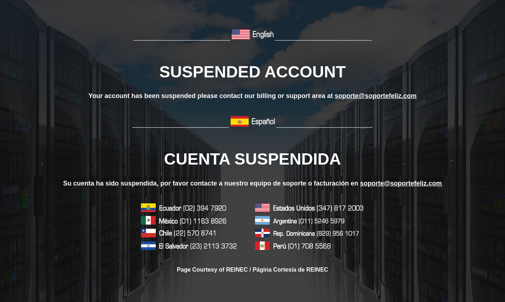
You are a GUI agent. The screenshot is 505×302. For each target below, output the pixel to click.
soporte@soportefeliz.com (376, 95)
